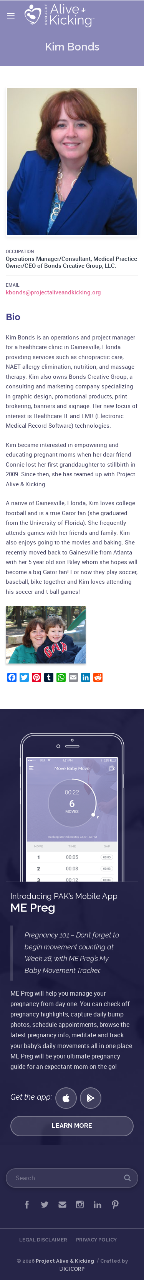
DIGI (72, 1269)
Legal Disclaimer (43, 1240)
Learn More (72, 1125)
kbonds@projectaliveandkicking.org (53, 292)
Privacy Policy (96, 1240)
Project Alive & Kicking (65, 1261)
